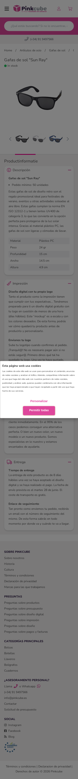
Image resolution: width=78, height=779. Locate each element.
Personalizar (39, 401)
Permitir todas (39, 410)
